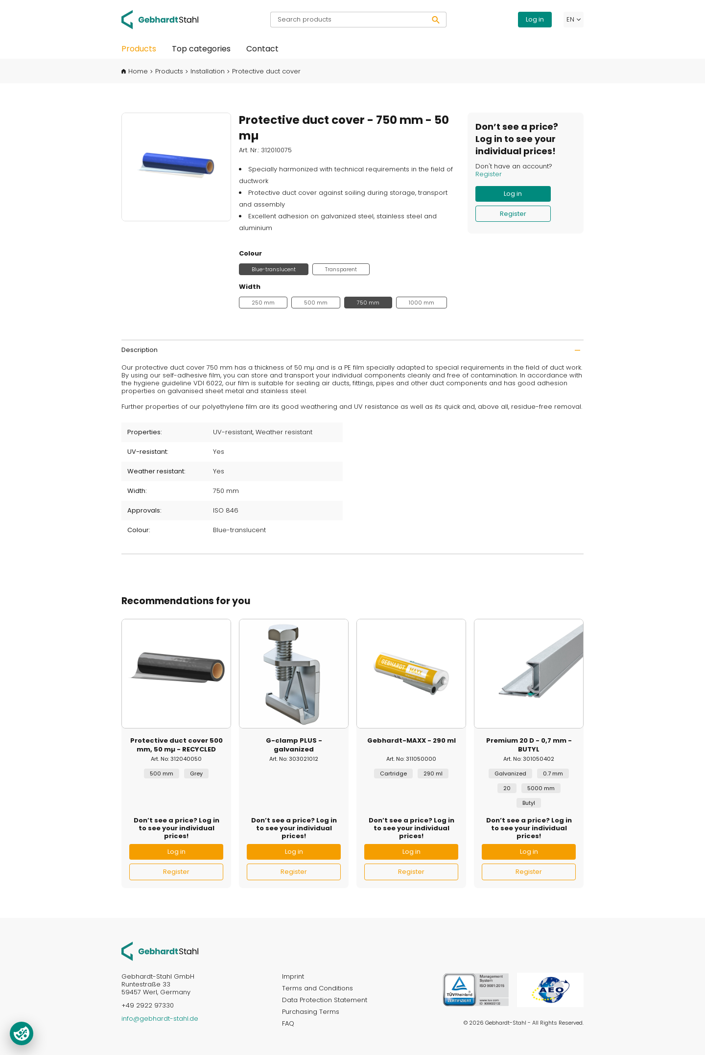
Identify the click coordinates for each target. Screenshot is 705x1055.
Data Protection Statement (324, 1000)
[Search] (435, 19)
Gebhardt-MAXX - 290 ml (411, 740)
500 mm (316, 302)
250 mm (263, 302)
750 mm (368, 302)
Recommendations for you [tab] (185, 601)
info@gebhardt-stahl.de (159, 1018)
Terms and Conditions (317, 988)
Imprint (293, 976)
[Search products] (348, 19)
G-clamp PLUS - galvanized (294, 745)
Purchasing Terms (310, 1011)
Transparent (341, 269)
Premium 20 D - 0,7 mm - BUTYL (529, 745)
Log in (535, 19)
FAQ (288, 1023)
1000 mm (421, 302)
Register (488, 174)
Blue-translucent (274, 269)
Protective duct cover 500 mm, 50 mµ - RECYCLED (176, 745)
